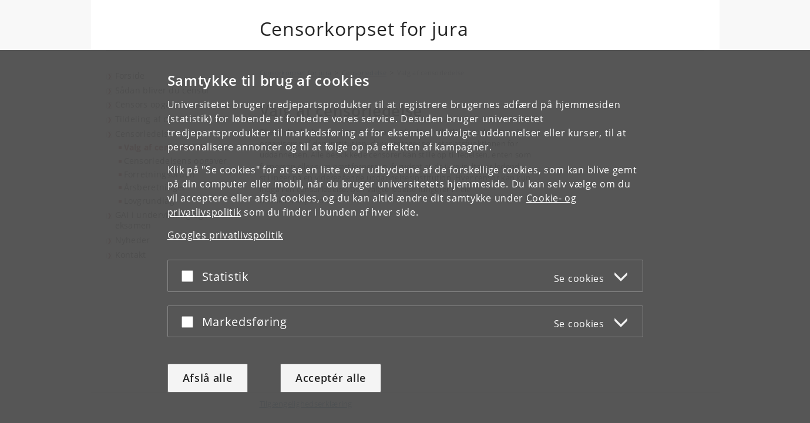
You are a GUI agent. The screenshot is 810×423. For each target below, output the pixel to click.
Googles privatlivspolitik (225, 235)
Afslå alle (208, 378)
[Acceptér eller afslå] (190, 276)
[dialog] (405, 236)
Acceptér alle (330, 378)
